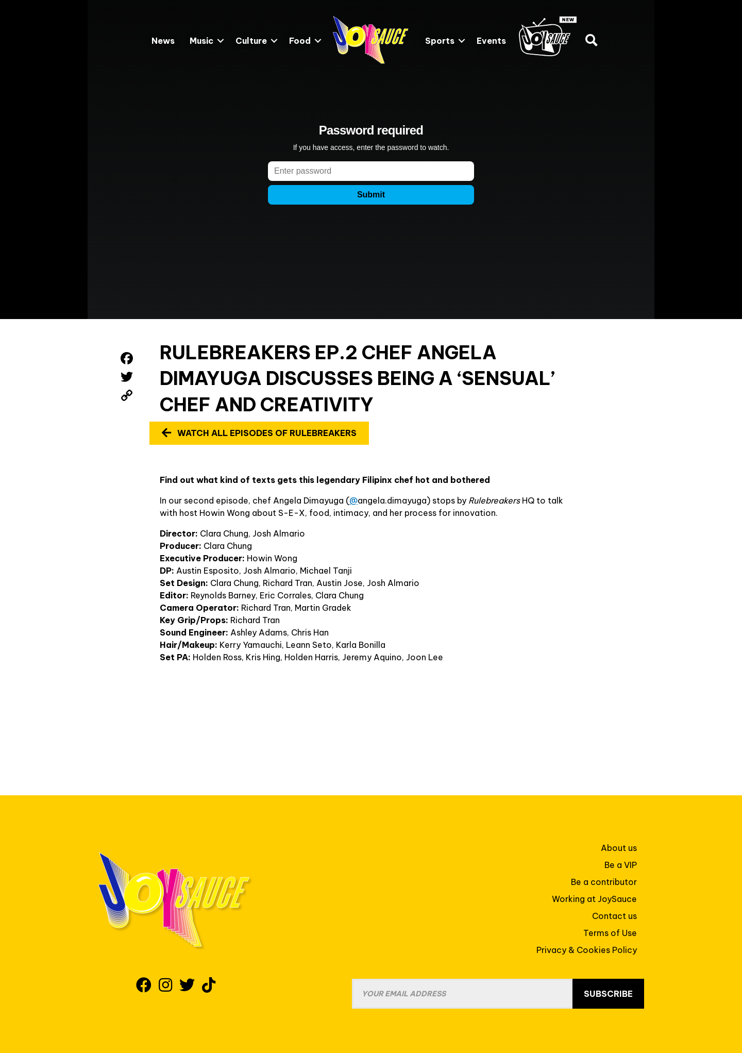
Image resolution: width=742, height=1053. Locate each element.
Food (300, 41)
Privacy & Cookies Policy (586, 950)
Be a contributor (604, 882)
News (163, 41)
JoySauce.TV (548, 36)
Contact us (614, 916)
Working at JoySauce (594, 899)
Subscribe (608, 994)
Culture (251, 41)
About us (619, 848)
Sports (439, 41)
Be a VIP (620, 865)
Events (491, 41)
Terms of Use (610, 933)
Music (201, 41)
